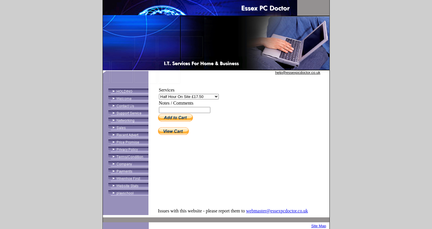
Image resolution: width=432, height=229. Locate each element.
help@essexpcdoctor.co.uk (297, 72)
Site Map (318, 226)
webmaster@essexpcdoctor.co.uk (277, 210)
